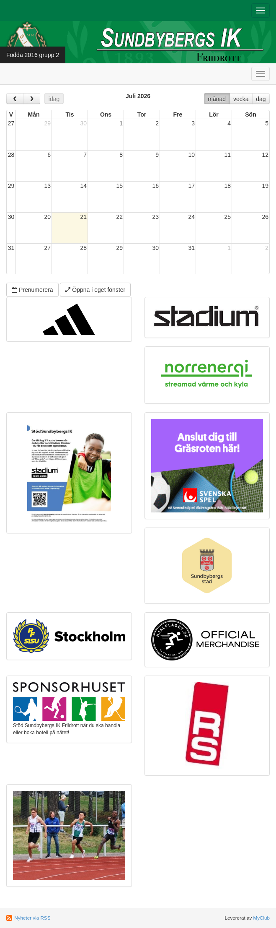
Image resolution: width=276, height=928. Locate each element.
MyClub (261, 917)
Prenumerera (32, 289)
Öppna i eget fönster (95, 289)
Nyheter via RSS (32, 917)
